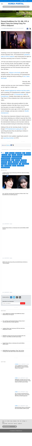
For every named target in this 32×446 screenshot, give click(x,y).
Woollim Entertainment (5, 167)
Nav (2, 3)
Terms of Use (10, 423)
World (8, 421)
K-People (23, 421)
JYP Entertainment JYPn (6, 160)
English (25, 0)
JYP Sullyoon (4, 163)
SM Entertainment (8, 165)
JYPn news (17, 160)
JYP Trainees (20, 154)
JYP (9, 154)
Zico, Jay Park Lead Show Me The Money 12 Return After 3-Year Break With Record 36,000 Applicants (15, 194)
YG (19, 163)
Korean (29, 0)
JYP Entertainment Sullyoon (12, 163)
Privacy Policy (4, 423)
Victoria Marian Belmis (7, 28)
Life (20, 421)
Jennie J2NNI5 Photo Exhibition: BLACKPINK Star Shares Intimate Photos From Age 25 (13, 314)
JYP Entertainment (27, 154)
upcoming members (8, 138)
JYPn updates (23, 160)
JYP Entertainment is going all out (14, 129)
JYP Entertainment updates (16, 158)
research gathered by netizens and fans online (17, 90)
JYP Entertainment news (6, 158)
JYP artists (14, 154)
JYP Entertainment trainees (17, 156)
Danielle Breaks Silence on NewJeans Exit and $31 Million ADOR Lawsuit (22, 408)
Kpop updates (4, 154)
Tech (18, 421)
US (5, 421)
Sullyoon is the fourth (14, 72)
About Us (15, 423)
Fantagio (14, 165)
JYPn (13, 160)
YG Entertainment (18, 94)
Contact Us (20, 423)
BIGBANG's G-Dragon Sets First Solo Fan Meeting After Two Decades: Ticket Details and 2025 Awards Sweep (14, 336)
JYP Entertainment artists (6, 156)
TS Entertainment (20, 165)
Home (3, 421)
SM (2, 165)
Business (15, 421)
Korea (11, 421)
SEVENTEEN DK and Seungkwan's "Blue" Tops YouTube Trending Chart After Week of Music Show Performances (13, 351)
